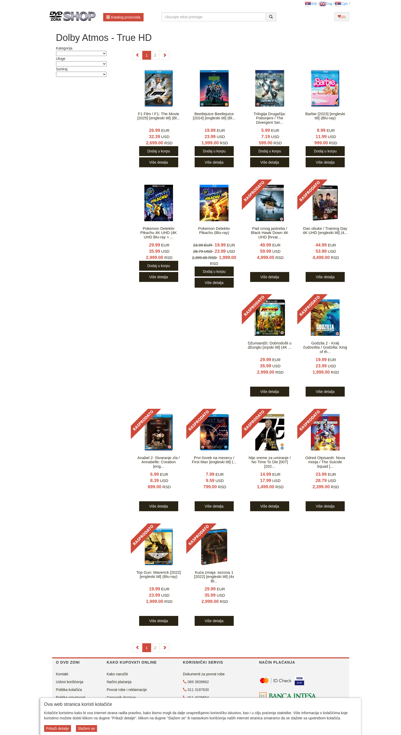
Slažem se (86, 728)
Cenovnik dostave (121, 697)
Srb (311, 4)
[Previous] (137, 55)
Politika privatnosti (70, 697)
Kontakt (62, 674)
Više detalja (158, 162)
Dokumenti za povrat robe (204, 674)
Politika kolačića (69, 690)
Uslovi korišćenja (69, 682)
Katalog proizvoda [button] (123, 17)
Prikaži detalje (57, 728)
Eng (325, 4)
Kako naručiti (117, 674)
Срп (341, 4)
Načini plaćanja (119, 682)
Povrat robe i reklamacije (127, 690)
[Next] (164, 55)
